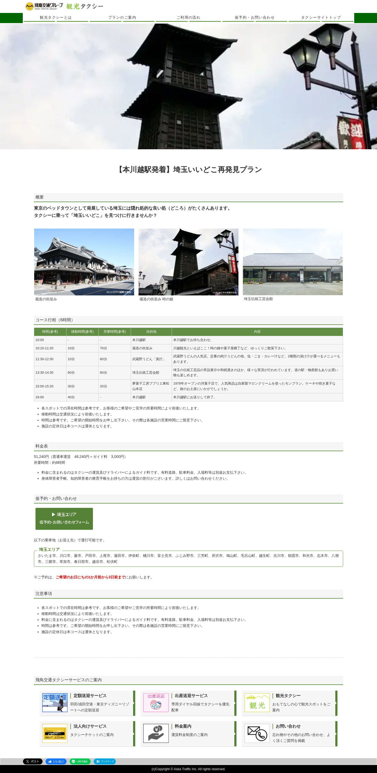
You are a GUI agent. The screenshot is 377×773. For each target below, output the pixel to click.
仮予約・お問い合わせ (255, 17)
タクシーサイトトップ (321, 17)
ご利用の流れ (188, 17)
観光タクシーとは (56, 17)
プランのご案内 (122, 17)
